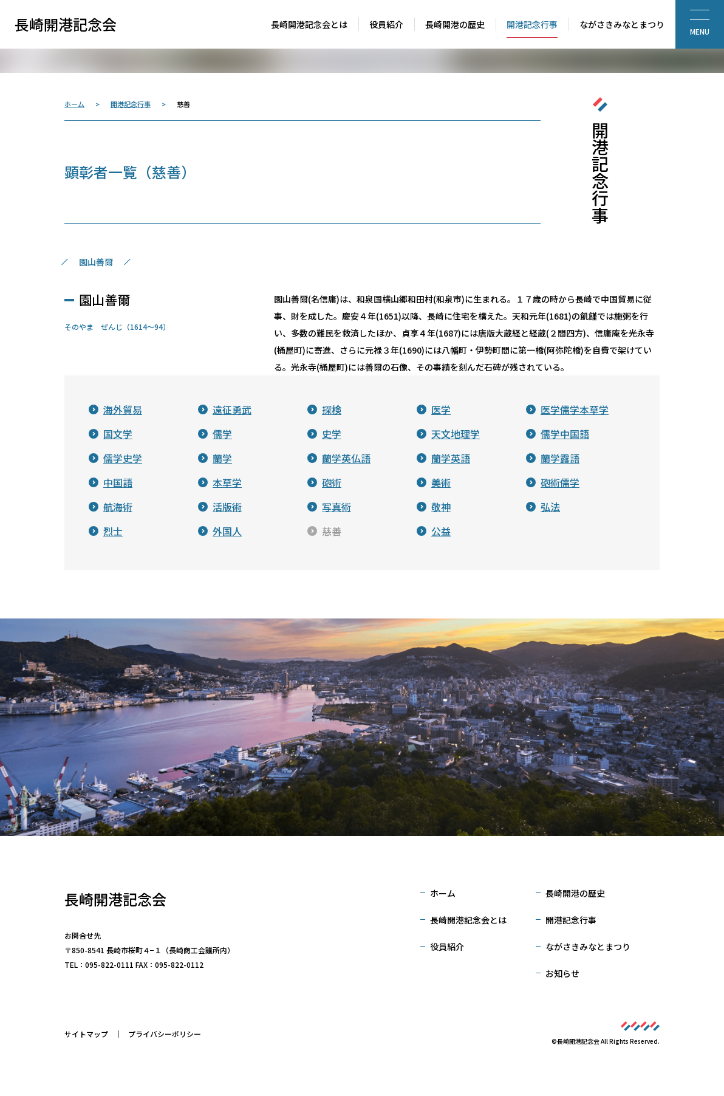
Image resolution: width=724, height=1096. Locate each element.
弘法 (550, 506)
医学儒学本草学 (575, 409)
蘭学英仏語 (346, 458)
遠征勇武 (232, 409)
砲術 (331, 482)
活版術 (227, 506)
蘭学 (222, 458)
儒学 (222, 433)
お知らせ (562, 973)
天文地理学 (455, 433)
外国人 (227, 531)
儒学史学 (122, 458)
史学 (331, 433)
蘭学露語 (560, 458)
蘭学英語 (450, 458)
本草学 (227, 482)
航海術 (117, 506)
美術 (441, 482)
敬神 (441, 506)
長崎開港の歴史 (575, 893)
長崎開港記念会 (66, 24)
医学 (441, 409)
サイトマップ (86, 1034)
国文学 (117, 433)
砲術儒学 (560, 482)
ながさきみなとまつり (587, 946)
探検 (331, 409)
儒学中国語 (565, 433)
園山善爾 (96, 262)
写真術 (336, 506)
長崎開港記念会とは (468, 920)
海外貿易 (122, 409)
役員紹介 (447, 946)
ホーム (74, 104)
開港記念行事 (131, 104)
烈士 (113, 531)
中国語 (117, 482)
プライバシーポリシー (164, 1034)
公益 (441, 531)
